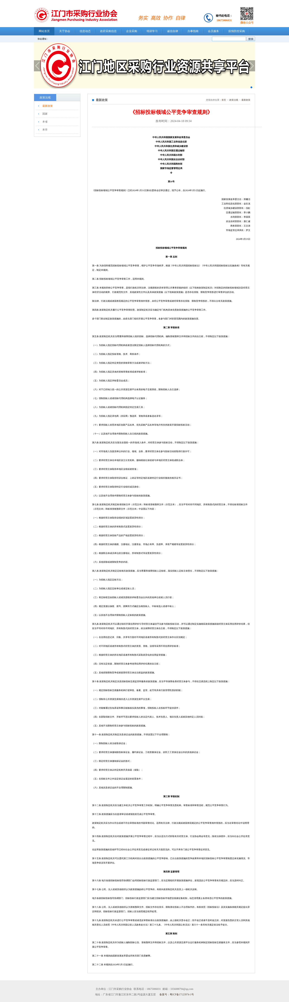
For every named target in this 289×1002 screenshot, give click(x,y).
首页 (224, 100)
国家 (45, 113)
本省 (45, 121)
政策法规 (233, 100)
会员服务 (213, 31)
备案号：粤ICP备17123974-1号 (176, 994)
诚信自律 (172, 31)
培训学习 (152, 31)
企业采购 (131, 31)
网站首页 (44, 31)
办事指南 (193, 31)
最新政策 (47, 106)
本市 (45, 129)
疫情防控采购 (236, 31)
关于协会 (64, 31)
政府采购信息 (108, 31)
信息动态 (85, 31)
